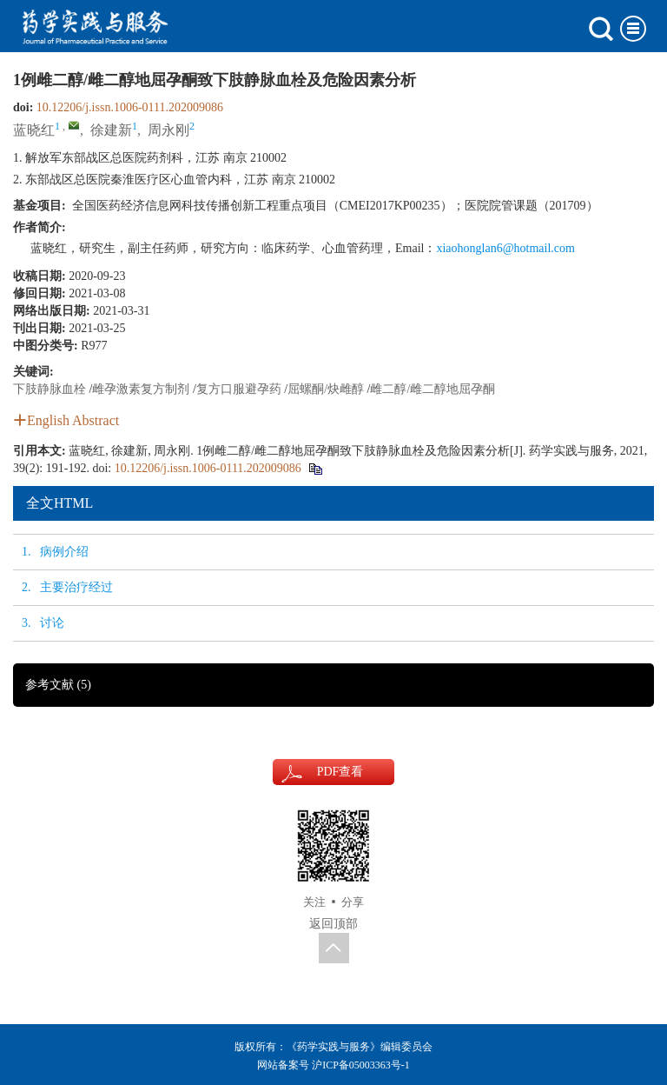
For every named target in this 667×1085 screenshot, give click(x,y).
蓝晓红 (34, 130)
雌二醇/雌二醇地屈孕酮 (432, 389)
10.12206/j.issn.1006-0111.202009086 (129, 107)
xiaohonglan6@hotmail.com (505, 248)
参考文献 (58, 684)
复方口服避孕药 (238, 389)
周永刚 (168, 130)
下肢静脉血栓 (49, 389)
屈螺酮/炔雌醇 (325, 389)
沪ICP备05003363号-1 (361, 1065)
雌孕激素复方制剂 (140, 389)
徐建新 (111, 130)
